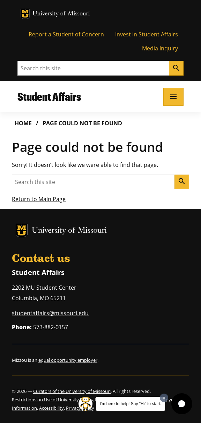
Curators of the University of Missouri (72, 391)
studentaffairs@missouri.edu (50, 313)
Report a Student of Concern (66, 34)
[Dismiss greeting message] (164, 398)
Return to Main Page (39, 199)
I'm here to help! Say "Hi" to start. (130, 403)
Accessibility (51, 408)
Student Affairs (49, 96)
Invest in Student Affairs (146, 34)
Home (23, 123)
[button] (181, 403)
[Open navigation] (173, 96)
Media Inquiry (160, 48)
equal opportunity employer (67, 360)
